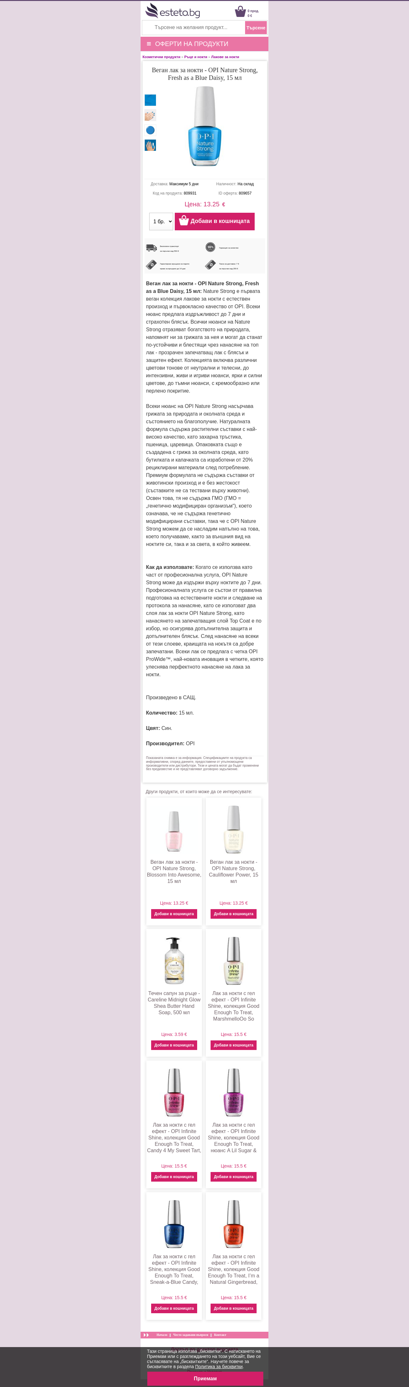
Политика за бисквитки (219, 1366)
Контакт (220, 1335)
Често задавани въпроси (190, 1335)
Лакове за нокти (225, 57)
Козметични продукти (161, 57)
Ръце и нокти (195, 57)
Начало (162, 1335)
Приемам (205, 1378)
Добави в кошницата (174, 914)
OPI (190, 743)
